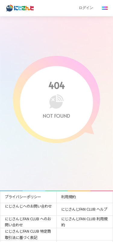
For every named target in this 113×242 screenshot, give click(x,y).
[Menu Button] (105, 8)
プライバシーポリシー (23, 196)
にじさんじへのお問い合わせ (28, 206)
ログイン (86, 7)
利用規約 (68, 196)
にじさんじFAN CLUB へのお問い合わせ (28, 222)
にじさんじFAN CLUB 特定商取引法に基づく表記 (28, 234)
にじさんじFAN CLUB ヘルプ (84, 209)
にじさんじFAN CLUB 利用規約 (84, 222)
